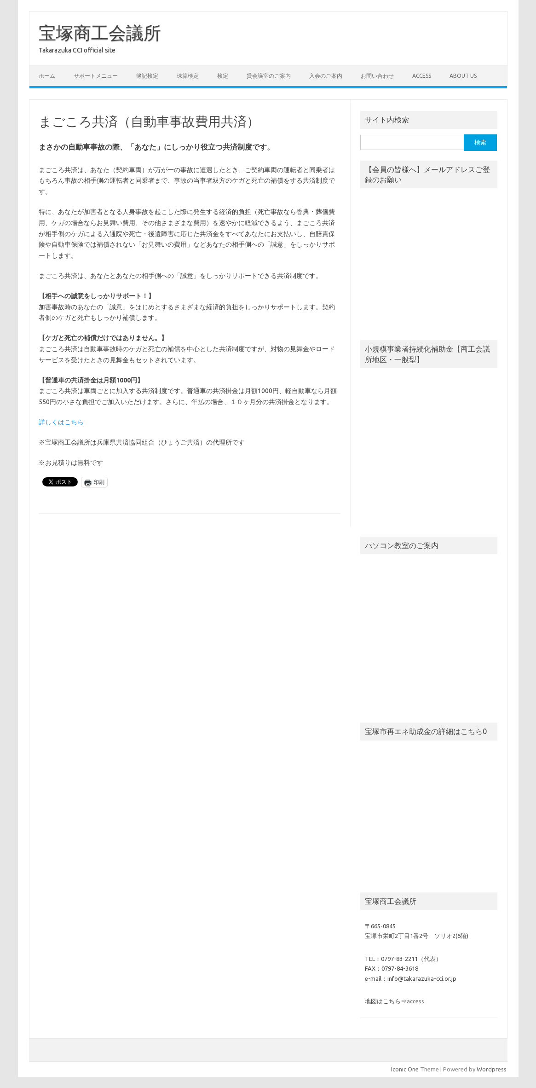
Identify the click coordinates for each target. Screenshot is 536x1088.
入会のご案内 (325, 76)
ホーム (47, 76)
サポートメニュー (96, 76)
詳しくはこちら (61, 422)
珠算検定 (188, 76)
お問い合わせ (377, 76)
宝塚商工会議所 (100, 32)
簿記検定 (147, 76)
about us (463, 76)
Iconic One (405, 1069)
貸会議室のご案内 (269, 76)
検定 (222, 76)
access (421, 76)
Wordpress (492, 1069)
